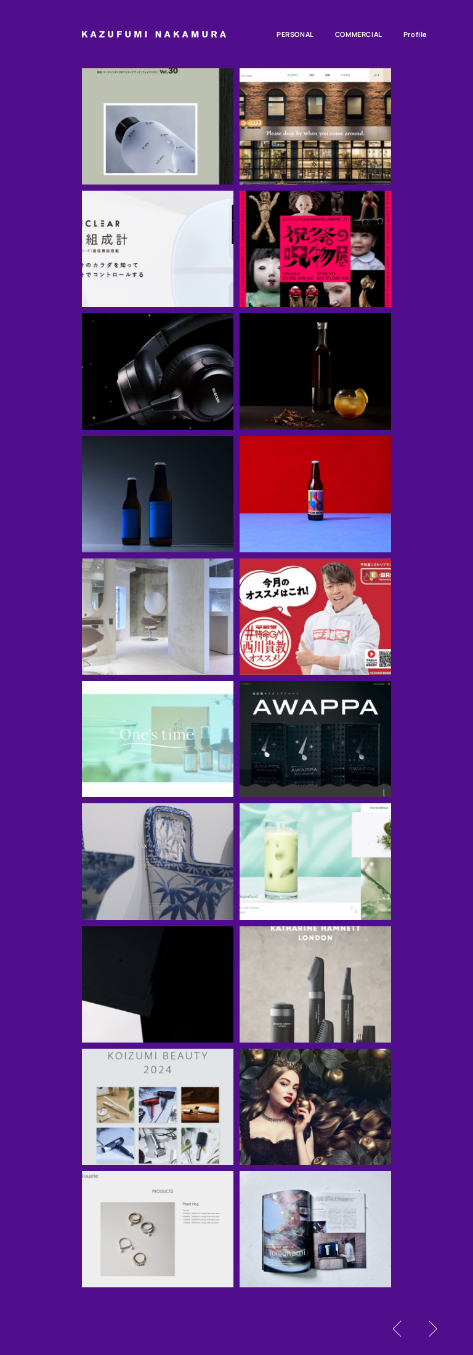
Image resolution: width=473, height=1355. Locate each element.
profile (415, 34)
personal (295, 34)
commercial (358, 34)
